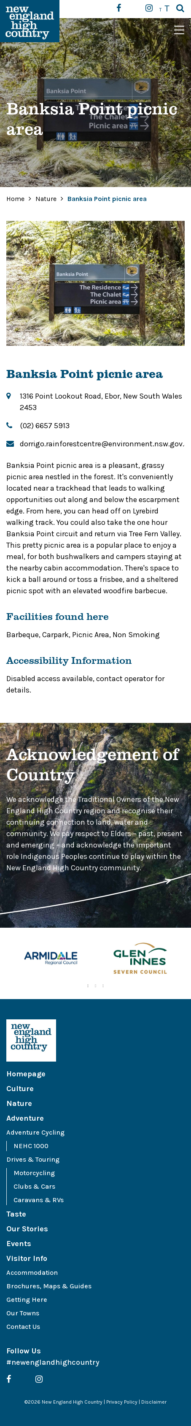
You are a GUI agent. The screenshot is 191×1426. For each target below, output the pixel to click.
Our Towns (22, 1313)
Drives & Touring (32, 1159)
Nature (46, 199)
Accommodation (32, 1272)
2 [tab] (96, 986)
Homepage (26, 1073)
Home (15, 199)
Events (18, 1243)
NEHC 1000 (30, 1146)
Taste (16, 1214)
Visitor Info (26, 1258)
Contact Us (23, 1327)
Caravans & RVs (38, 1200)
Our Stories (27, 1228)
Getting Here (26, 1300)
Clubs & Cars (34, 1186)
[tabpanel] (51, 959)
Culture (20, 1088)
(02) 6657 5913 (45, 425)
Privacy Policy (121, 1402)
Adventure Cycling (35, 1132)
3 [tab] (103, 986)
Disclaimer (154, 1402)
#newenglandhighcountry (53, 1362)
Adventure (25, 1118)
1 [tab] (88, 986)
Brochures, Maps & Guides (48, 1286)
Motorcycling (34, 1173)
